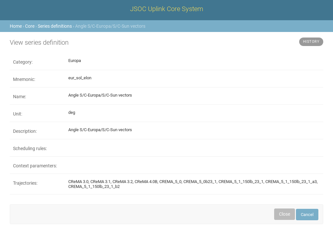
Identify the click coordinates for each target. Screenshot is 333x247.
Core (29, 26)
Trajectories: (25, 183)
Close (284, 214)
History (311, 41)
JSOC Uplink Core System (166, 9)
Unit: (17, 113)
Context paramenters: (35, 165)
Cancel (307, 214)
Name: (19, 96)
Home (16, 26)
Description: (25, 131)
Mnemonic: (24, 79)
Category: (23, 62)
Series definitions (55, 26)
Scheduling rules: (30, 148)
